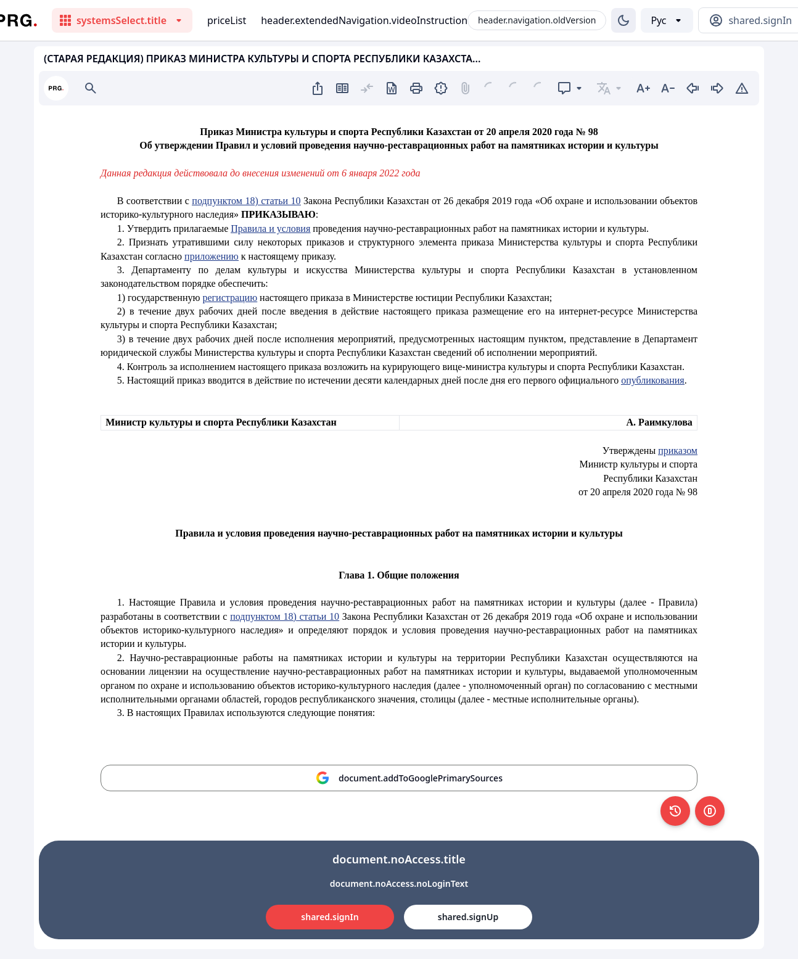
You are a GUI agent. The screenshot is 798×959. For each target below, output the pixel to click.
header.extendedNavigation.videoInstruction (364, 20)
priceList (226, 20)
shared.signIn (329, 917)
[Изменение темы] (623, 20)
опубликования (653, 380)
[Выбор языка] (667, 20)
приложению (211, 256)
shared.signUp (468, 917)
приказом (677, 450)
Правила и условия (270, 228)
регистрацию (229, 297)
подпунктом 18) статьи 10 (246, 201)
